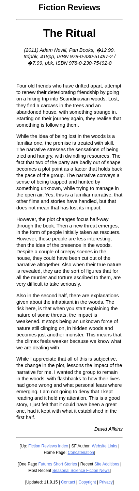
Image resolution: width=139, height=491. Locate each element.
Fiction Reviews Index (48, 446)
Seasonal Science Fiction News (81, 470)
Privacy (105, 482)
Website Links (104, 446)
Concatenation (81, 452)
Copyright (87, 482)
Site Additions (106, 464)
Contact (68, 482)
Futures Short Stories (57, 464)
